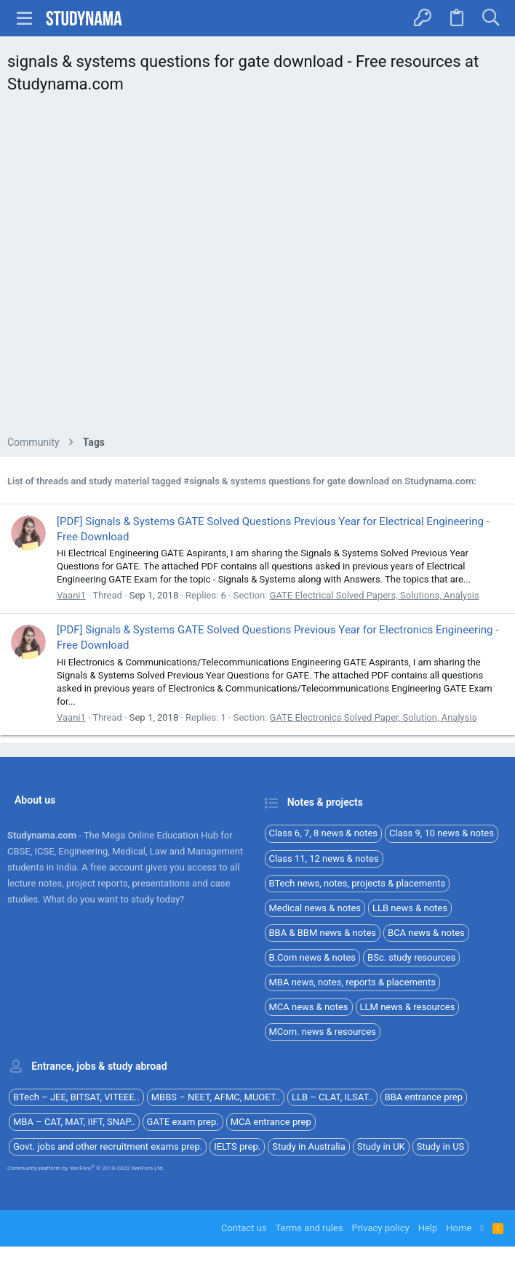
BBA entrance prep (424, 1097)
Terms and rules (309, 1227)
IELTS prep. (237, 1146)
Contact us (244, 1227)
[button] (24, 18)
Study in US (441, 1146)
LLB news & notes (409, 907)
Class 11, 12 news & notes (324, 858)
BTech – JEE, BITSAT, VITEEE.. (76, 1097)
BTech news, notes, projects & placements (357, 883)
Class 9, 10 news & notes (441, 833)
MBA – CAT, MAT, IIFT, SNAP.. (74, 1121)
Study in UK (381, 1146)
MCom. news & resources (323, 1031)
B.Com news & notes (312, 957)
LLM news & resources (407, 1006)
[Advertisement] (257, 269)
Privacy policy (380, 1227)
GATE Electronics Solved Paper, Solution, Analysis (373, 717)
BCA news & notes (426, 932)
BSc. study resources (411, 957)
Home (458, 1227)
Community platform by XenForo (85, 1168)
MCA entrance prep (271, 1121)
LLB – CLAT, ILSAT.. (332, 1097)
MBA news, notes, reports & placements (352, 982)
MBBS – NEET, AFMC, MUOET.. (215, 1097)
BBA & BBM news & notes (323, 932)
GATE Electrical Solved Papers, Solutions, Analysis (374, 595)
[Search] (491, 18)
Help (428, 1227)
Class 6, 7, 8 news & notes (323, 833)
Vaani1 (71, 595)
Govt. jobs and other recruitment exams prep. (107, 1146)
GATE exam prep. (183, 1121)
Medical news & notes (315, 907)
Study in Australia (309, 1146)
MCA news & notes (308, 1006)
